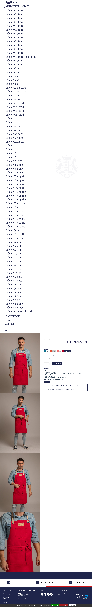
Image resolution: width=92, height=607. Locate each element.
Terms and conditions (7, 594)
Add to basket (57, 363)
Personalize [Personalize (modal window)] (72, 605)
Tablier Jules (13, 230)
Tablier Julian (13, 284)
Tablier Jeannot (14, 164)
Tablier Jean (12, 76)
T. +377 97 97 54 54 (22, 596)
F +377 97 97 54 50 (22, 598)
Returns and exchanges (8, 596)
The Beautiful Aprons (17, 5)
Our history (11, 2)
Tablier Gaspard (15, 103)
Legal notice (5, 599)
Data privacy (5, 602)
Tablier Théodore (15, 203)
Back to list (47, 339)
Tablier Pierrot (14, 153)
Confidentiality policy (7, 597)
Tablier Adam (13, 242)
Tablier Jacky (13, 299)
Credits (4, 601)
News (8, 319)
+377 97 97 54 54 (61, 593)
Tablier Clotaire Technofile (21, 56)
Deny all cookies (63, 605)
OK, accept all (55, 605)
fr (6, 327)
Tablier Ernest (14, 269)
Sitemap (4, 598)
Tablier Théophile (16, 176)
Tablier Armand (15, 118)
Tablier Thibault (15, 234)
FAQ (3, 593)
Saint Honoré (8, 5)
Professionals (12, 315)
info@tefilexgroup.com (63, 594)
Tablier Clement (15, 60)
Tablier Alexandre (16, 87)
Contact (9, 323)
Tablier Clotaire (14, 10)
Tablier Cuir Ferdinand (19, 311)
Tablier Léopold (15, 238)
